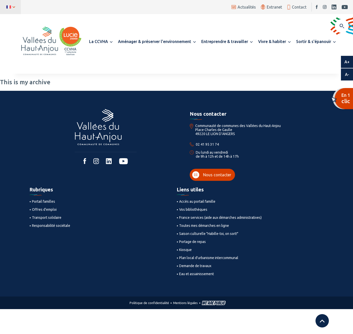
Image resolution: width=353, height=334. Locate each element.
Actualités (243, 7)
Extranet (271, 7)
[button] (100, 41)
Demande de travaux (195, 266)
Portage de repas (192, 242)
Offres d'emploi (44, 209)
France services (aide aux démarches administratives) (220, 218)
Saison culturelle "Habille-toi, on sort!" (208, 234)
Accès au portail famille (197, 201)
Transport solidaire (46, 218)
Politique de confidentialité (149, 303)
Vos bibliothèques (193, 209)
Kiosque (185, 250)
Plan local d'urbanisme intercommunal (208, 258)
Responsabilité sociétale (51, 226)
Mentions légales (185, 303)
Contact (296, 7)
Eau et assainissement (196, 274)
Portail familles (43, 201)
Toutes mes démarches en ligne (204, 226)
